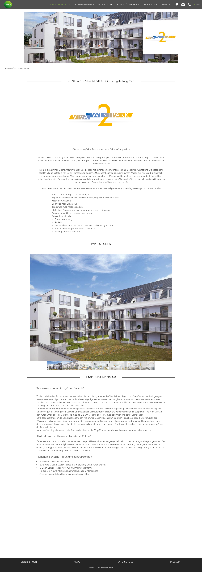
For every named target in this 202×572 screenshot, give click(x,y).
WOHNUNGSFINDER (84, 4)
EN (198, 4)
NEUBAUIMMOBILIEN (59, 4)
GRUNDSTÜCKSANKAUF (128, 4)
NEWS (77, 562)
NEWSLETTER (151, 4)
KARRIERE (166, 4)
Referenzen (15, 68)
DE (194, 4)
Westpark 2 (25, 68)
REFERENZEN (105, 4)
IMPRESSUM (174, 562)
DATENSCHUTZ (125, 562)
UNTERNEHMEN (29, 562)
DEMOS (7, 68)
